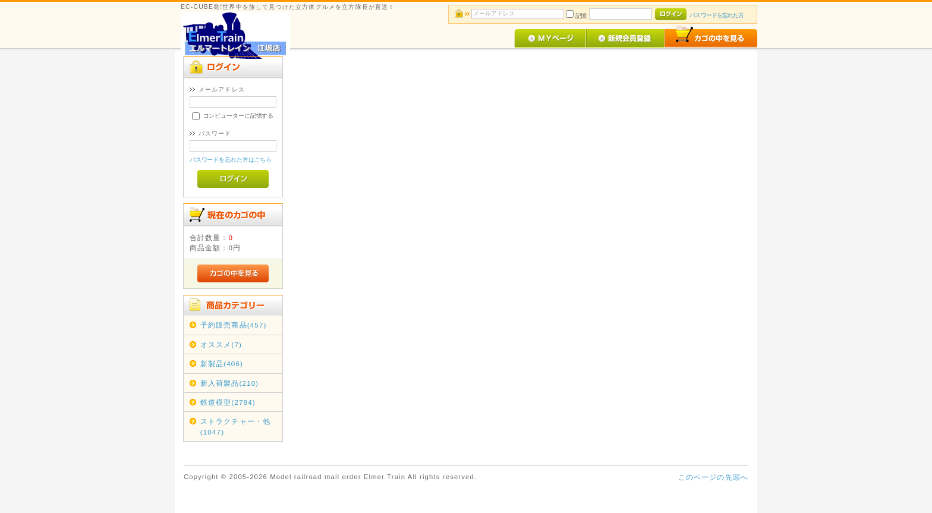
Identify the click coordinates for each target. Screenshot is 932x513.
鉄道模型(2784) (228, 402)
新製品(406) (221, 363)
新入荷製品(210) (229, 383)
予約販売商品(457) (233, 325)
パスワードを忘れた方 (716, 15)
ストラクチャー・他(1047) (235, 426)
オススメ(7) (221, 344)
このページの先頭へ (713, 477)
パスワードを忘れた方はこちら (231, 159)
